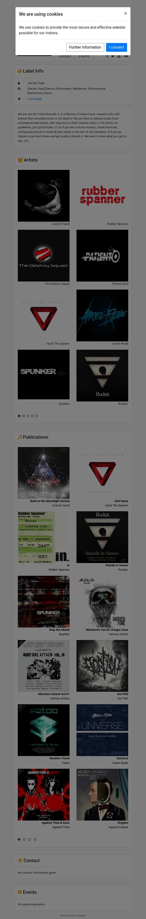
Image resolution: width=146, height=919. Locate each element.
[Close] (126, 13)
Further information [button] (85, 47)
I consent (116, 47)
